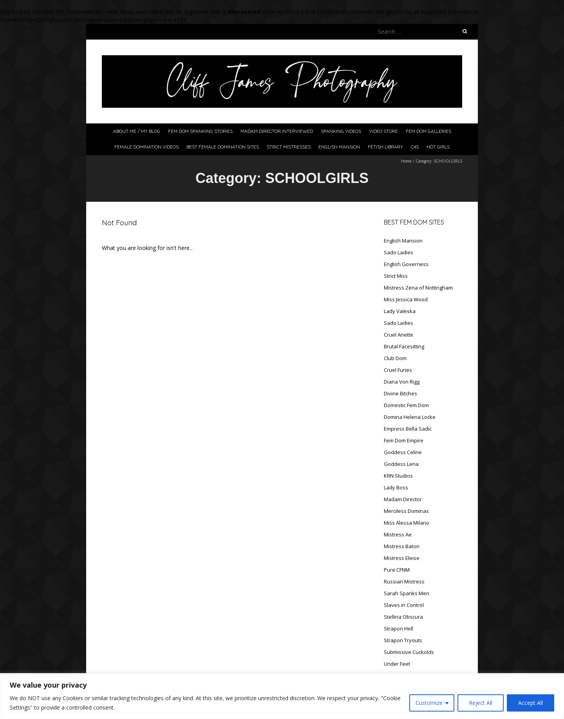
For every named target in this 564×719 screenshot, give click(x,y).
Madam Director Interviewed (276, 131)
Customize (429, 702)
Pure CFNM (397, 569)
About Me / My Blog (136, 131)
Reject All (480, 702)
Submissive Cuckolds (409, 652)
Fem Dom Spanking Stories (200, 131)
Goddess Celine (403, 452)
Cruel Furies (398, 369)
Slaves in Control (404, 605)
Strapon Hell (398, 628)
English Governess (406, 264)
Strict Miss (396, 275)
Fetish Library (385, 147)
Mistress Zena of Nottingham (418, 287)
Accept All (530, 702)
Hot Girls (438, 147)
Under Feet (397, 663)
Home (406, 161)
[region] (282, 696)
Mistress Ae (398, 534)
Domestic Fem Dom (406, 405)
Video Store (383, 131)
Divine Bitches (400, 393)
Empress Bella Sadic (408, 428)
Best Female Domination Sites (222, 147)
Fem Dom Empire (403, 440)
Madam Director (403, 499)
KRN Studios (398, 475)
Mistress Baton (401, 546)
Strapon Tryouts (403, 640)
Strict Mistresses (289, 147)
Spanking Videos (341, 131)
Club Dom (395, 358)
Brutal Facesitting (404, 346)
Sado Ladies (398, 252)
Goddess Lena (401, 463)
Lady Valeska (400, 311)
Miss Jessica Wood (406, 299)
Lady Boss (396, 487)
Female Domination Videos (146, 147)
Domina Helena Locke (410, 416)
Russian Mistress (404, 581)
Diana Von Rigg (401, 381)
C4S (415, 147)
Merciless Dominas (406, 510)
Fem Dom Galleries (428, 131)
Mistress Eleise (401, 557)
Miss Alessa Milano (406, 522)
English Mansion (339, 147)
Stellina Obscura (403, 616)
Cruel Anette (398, 334)
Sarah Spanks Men (406, 593)
